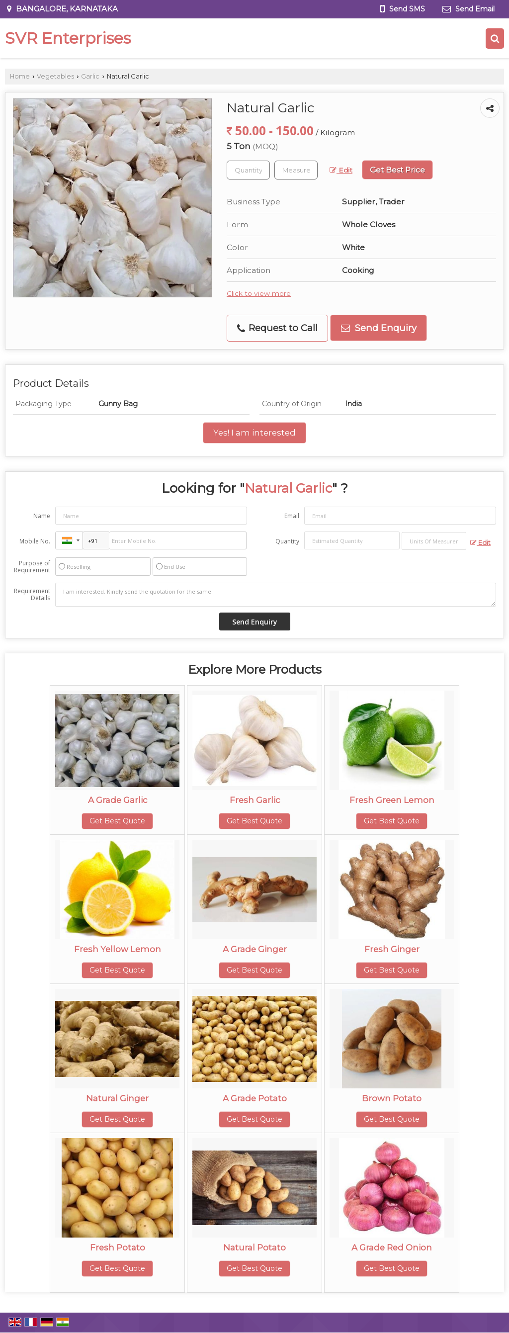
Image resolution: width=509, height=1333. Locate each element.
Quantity (287, 541)
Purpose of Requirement (32, 567)
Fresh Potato (117, 1247)
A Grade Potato (255, 1098)
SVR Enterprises (68, 38)
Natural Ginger (117, 1098)
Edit (341, 170)
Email (291, 516)
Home (20, 76)
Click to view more (259, 293)
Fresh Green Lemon (391, 800)
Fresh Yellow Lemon (117, 949)
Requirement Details (32, 595)
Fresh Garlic (255, 800)
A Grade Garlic (117, 800)
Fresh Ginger (392, 949)
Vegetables (55, 76)
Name (41, 516)
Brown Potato (392, 1098)
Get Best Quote (117, 820)
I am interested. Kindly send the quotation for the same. (275, 595)
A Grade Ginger (255, 949)
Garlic (90, 76)
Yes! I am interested (254, 433)
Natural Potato (254, 1247)
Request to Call (277, 328)
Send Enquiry (379, 328)
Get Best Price (397, 170)
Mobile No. (34, 541)
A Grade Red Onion (391, 1247)
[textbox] (296, 170)
